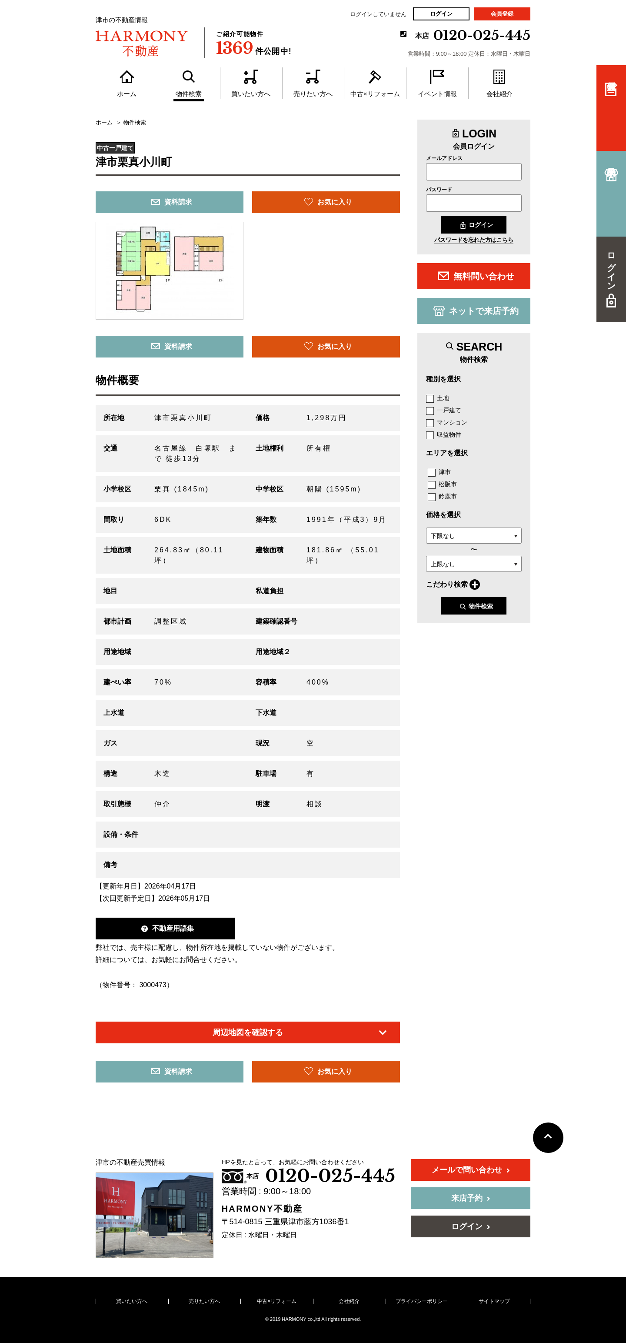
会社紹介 (349, 1301)
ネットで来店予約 (476, 310)
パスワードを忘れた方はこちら (473, 240)
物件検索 (476, 606)
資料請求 (171, 201)
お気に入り (328, 201)
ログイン (441, 13)
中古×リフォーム (276, 1301)
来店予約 (470, 1198)
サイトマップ (494, 1301)
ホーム (104, 123)
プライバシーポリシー (422, 1301)
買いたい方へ (131, 1301)
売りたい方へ (204, 1301)
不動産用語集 (167, 928)
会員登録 (502, 13)
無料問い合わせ (476, 275)
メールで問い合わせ (471, 1170)
